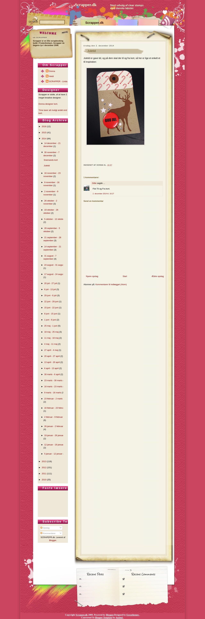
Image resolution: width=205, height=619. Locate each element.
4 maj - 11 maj (50, 344)
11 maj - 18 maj (51, 338)
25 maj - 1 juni (50, 326)
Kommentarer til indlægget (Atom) (111, 284)
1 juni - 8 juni (50, 320)
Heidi (51, 76)
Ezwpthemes (133, 615)
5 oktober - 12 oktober (54, 219)
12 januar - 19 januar (53, 444)
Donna (52, 71)
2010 (44, 479)
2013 (44, 461)
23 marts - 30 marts (53, 380)
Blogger (52, 540)
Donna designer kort (48, 104)
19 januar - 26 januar (53, 435)
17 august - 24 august (54, 274)
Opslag (44, 528)
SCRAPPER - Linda (58, 81)
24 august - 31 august (54, 265)
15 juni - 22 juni (51, 307)
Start (125, 276)
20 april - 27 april (52, 356)
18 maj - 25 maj (51, 332)
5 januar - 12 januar (53, 454)
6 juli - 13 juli (50, 289)
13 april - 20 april (52, 362)
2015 (44, 132)
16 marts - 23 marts (53, 386)
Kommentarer (47, 533)
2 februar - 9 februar (53, 417)
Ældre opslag (158, 276)
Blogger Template (103, 617)
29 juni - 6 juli (50, 295)
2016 (44, 126)
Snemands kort (51, 160)
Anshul (119, 617)
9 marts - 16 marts (52, 392)
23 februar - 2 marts (53, 398)
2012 (44, 467)
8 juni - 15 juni (50, 313)
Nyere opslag (92, 276)
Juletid (91, 51)
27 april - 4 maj (51, 350)
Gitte (94, 183)
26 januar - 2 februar (53, 426)
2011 (44, 473)
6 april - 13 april (51, 368)
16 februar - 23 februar (54, 408)
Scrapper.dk (86, 4)
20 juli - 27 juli (50, 283)
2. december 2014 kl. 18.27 (103, 194)
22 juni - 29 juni (51, 301)
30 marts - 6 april (52, 374)
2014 (44, 138)
